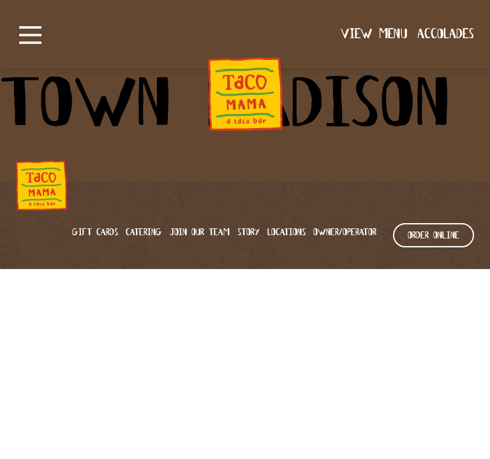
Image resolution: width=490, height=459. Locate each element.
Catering (144, 232)
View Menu (374, 34)
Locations (286, 232)
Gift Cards (95, 232)
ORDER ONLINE (433, 235)
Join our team (200, 232)
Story (248, 232)
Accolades (445, 34)
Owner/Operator (344, 232)
